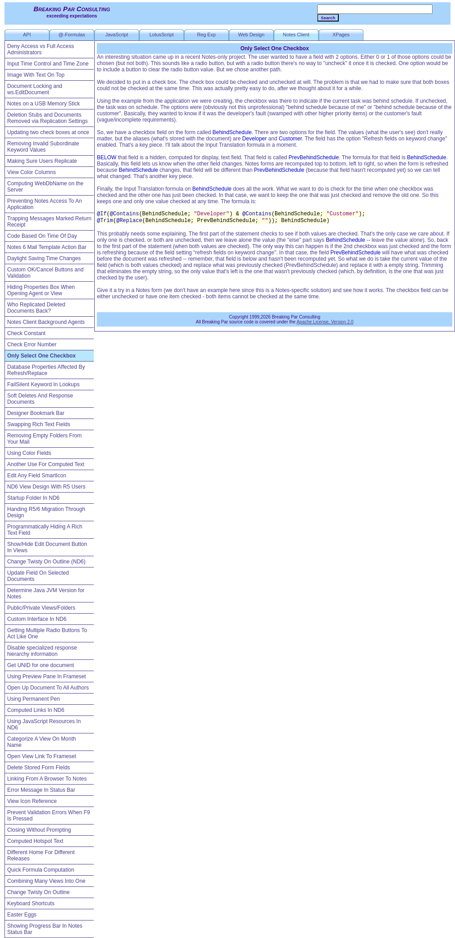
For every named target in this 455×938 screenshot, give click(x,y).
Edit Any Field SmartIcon (36, 475)
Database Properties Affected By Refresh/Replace (46, 370)
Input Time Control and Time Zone (47, 64)
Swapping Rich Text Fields (38, 424)
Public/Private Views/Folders (41, 608)
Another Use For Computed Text (45, 464)
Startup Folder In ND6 (33, 498)
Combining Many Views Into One (46, 881)
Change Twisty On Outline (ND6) (46, 561)
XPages (341, 34)
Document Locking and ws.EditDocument (34, 89)
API (27, 34)
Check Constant (26, 333)
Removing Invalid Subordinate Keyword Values (43, 146)
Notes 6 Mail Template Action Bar (47, 247)
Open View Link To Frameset (41, 756)
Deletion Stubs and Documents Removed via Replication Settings (47, 118)
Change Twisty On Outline (38, 892)
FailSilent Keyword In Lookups (43, 384)
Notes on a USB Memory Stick (43, 103)
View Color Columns (31, 172)
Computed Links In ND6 (35, 710)
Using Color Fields (29, 453)
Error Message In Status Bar (41, 790)
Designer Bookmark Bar (35, 413)
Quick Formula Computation (40, 870)
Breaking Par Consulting (72, 9)
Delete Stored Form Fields (38, 767)
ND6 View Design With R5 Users (46, 487)
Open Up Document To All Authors (48, 688)
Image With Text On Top (36, 75)
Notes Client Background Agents (46, 322)
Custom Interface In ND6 (36, 619)
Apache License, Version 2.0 (325, 321)
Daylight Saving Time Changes (44, 258)
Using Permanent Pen (33, 699)
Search (328, 17)
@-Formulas (71, 34)
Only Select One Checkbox (41, 356)
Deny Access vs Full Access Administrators (40, 49)
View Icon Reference (32, 801)
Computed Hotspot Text (35, 841)
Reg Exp (206, 34)
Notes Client (296, 34)
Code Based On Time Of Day (42, 236)
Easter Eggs (21, 915)
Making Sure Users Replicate (42, 161)
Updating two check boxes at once (48, 132)
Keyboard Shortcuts (30, 903)
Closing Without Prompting (39, 830)
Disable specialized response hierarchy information (42, 651)
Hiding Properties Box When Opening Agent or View (41, 290)
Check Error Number (32, 344)
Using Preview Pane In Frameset (46, 676)
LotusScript (161, 34)
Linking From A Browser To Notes (47, 779)
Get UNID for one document (40, 665)
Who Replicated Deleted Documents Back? (36, 307)
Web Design (251, 34)
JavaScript (116, 34)
